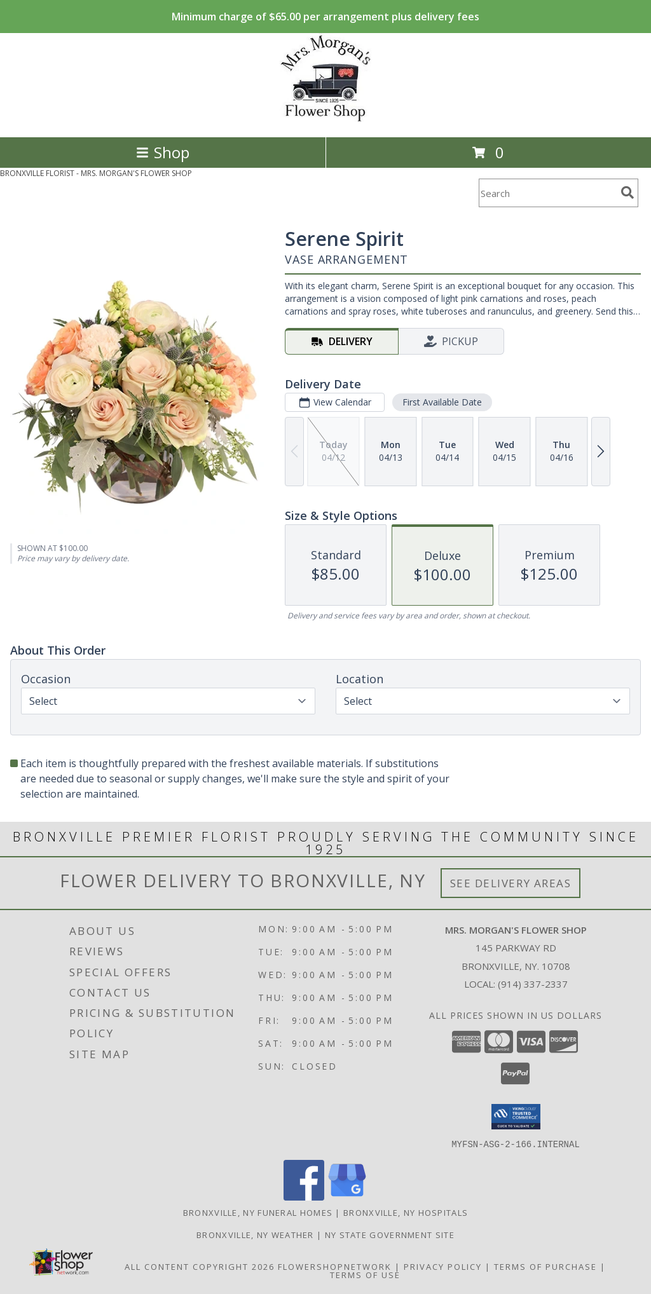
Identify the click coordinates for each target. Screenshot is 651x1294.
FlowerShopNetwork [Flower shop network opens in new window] (335, 1266)
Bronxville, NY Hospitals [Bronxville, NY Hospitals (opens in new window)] (405, 1212)
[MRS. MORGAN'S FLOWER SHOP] (326, 118)
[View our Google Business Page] (347, 1196)
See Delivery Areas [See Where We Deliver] (511, 883)
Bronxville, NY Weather (255, 1234)
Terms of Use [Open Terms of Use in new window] (365, 1274)
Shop (162, 152)
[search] (627, 193)
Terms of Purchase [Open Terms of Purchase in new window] (545, 1266)
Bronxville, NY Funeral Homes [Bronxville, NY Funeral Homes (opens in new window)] (257, 1212)
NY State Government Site (390, 1234)
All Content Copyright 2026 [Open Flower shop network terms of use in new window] (200, 1266)
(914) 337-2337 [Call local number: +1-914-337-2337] (533, 983)
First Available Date (442, 402)
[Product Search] (547, 193)
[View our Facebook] (304, 1196)
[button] (515, 1116)
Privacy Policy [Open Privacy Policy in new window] (443, 1266)
